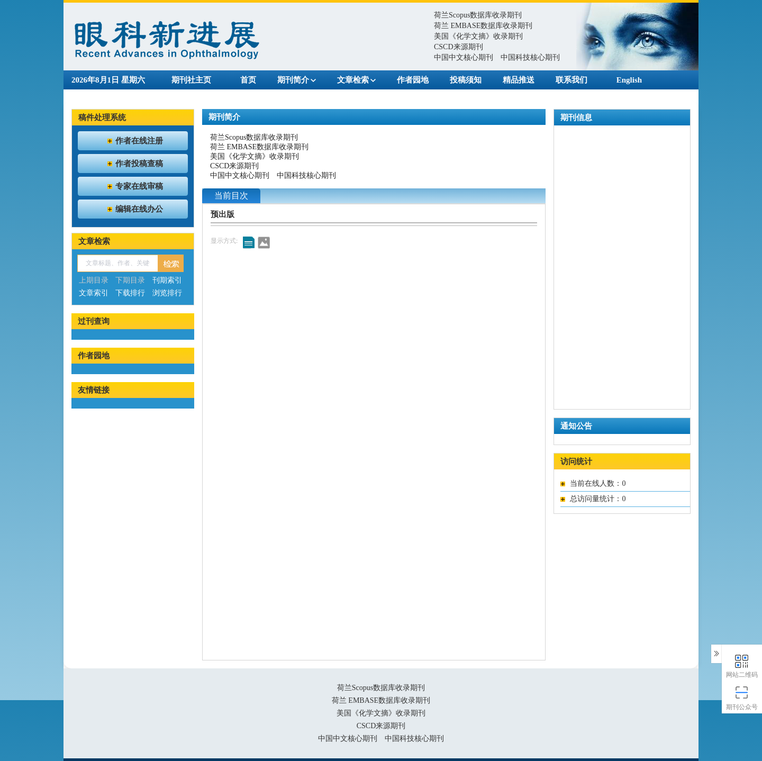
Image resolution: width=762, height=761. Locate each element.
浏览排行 (167, 293)
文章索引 (93, 293)
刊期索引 (167, 280)
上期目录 (93, 280)
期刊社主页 (191, 80)
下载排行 (130, 293)
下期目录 (130, 280)
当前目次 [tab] (231, 195)
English (629, 80)
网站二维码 (742, 665)
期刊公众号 (742, 698)
